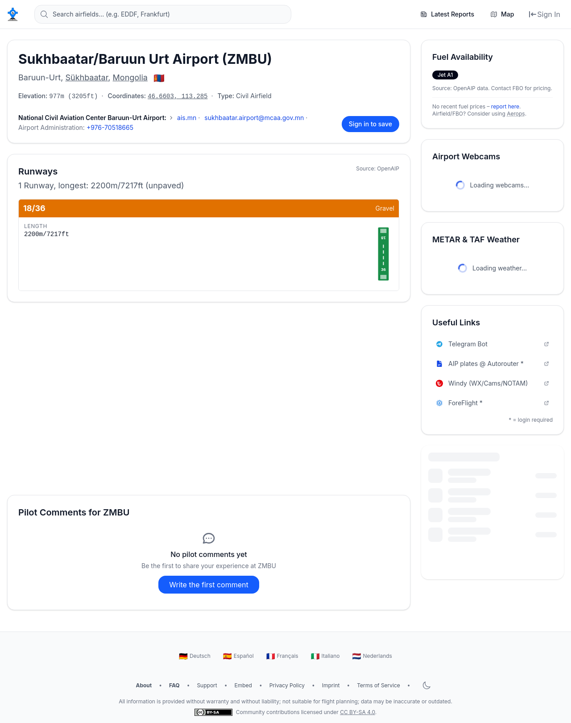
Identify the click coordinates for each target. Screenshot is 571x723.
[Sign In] (544, 14)
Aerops (516, 113)
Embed (243, 685)
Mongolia (130, 77)
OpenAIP (388, 168)
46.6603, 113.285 (177, 96)
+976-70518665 (110, 127)
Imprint (331, 685)
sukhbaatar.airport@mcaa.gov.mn (254, 117)
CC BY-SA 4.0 (357, 712)
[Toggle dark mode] (426, 685)
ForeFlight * (492, 403)
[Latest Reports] (447, 14)
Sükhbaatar (86, 77)
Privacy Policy (287, 685)
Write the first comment (208, 584)
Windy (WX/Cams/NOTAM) (492, 383)
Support (207, 685)
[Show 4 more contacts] (96, 117)
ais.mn (186, 117)
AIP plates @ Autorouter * (492, 363)
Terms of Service (378, 685)
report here (505, 106)
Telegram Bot (492, 344)
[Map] (502, 14)
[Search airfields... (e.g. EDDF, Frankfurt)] (162, 14)
